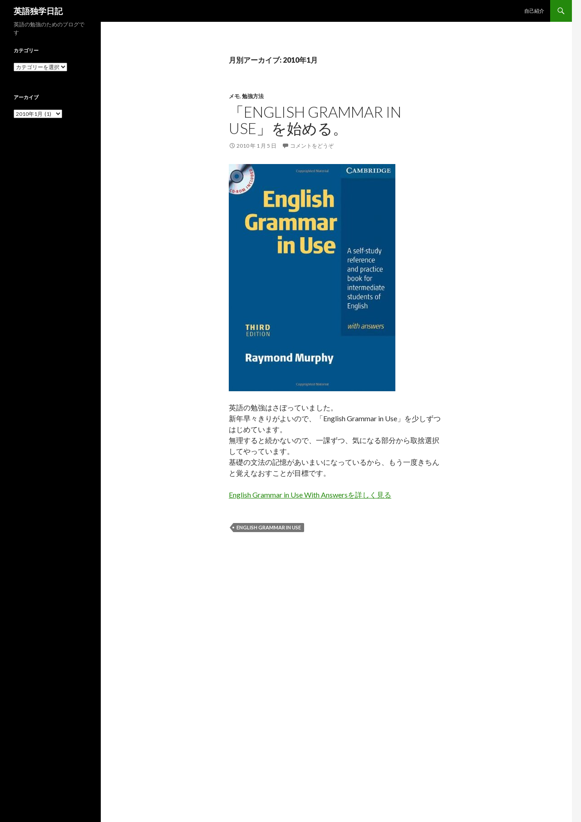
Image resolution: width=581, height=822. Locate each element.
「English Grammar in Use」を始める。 (315, 120)
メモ (234, 96)
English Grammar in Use (268, 527)
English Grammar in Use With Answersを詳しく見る (310, 494)
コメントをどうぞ (312, 145)
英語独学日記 (38, 11)
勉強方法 (253, 96)
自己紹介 (534, 11)
